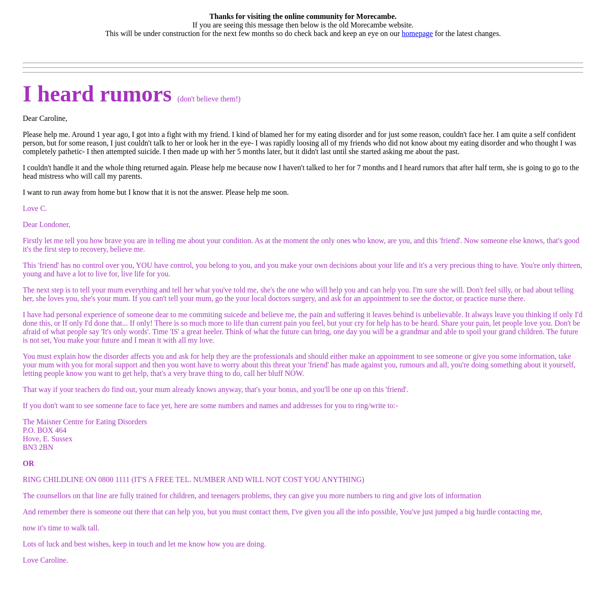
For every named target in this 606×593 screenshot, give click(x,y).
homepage (417, 33)
